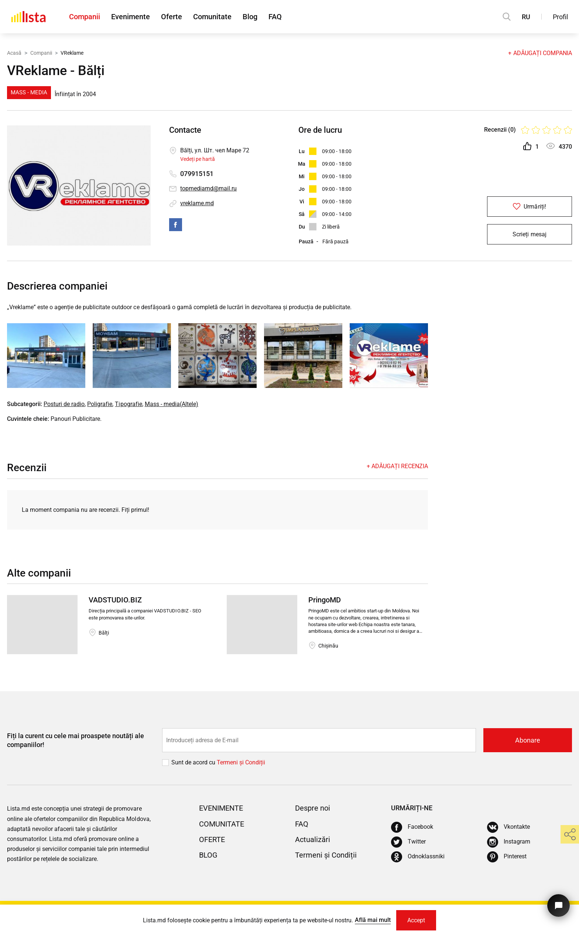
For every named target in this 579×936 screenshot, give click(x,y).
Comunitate (212, 16)
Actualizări (312, 839)
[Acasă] (28, 16)
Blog (250, 16)
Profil (560, 17)
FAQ (275, 16)
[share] (570, 834)
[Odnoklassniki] (418, 856)
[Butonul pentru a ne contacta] (558, 905)
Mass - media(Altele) (171, 404)
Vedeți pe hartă (197, 159)
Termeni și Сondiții (241, 762)
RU (526, 17)
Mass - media (29, 92)
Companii (84, 16)
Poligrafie (99, 404)
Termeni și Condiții (326, 855)
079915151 (196, 173)
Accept (416, 920)
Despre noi (312, 808)
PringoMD (324, 599)
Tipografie (128, 404)
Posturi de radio (64, 404)
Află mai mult (373, 919)
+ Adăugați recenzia (397, 466)
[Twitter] (408, 842)
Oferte (171, 16)
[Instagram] (508, 842)
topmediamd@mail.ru (208, 188)
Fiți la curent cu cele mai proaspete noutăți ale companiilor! (75, 740)
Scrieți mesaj (529, 234)
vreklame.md (197, 203)
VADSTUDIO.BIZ (115, 599)
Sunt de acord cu (194, 762)
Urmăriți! (529, 206)
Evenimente (130, 16)
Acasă (14, 53)
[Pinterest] (507, 856)
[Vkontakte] (508, 827)
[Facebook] (412, 827)
